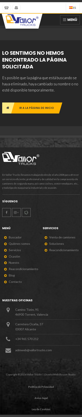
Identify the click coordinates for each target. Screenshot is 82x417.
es (72, 8)
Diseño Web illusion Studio (59, 374)
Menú (70, 19)
